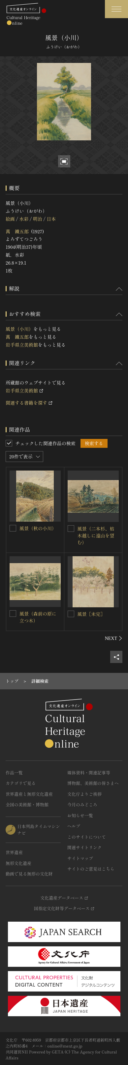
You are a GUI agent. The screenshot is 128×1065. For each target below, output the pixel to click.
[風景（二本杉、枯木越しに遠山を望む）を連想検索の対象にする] (71, 528)
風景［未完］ (91, 614)
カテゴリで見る (21, 783)
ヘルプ (73, 826)
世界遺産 (14, 852)
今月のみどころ (82, 804)
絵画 (10, 219)
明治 (37, 219)
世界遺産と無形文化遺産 (29, 794)
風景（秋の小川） (37, 528)
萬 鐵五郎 (17, 231)
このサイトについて (86, 837)
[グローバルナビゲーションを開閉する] (116, 9)
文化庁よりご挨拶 (84, 794)
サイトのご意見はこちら (90, 869)
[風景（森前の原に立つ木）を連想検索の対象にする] (13, 613)
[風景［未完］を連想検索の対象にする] (71, 614)
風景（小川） (19, 329)
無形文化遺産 (18, 863)
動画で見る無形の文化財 (29, 874)
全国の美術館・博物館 (27, 804)
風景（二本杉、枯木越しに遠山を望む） (96, 535)
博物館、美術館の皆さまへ (93, 783)
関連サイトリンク (84, 847)
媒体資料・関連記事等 (88, 772)
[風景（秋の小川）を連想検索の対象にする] (13, 528)
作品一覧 (14, 772)
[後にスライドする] (113, 638)
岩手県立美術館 (22, 344)
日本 (51, 219)
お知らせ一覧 (80, 815)
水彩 (23, 219)
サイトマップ (80, 858)
